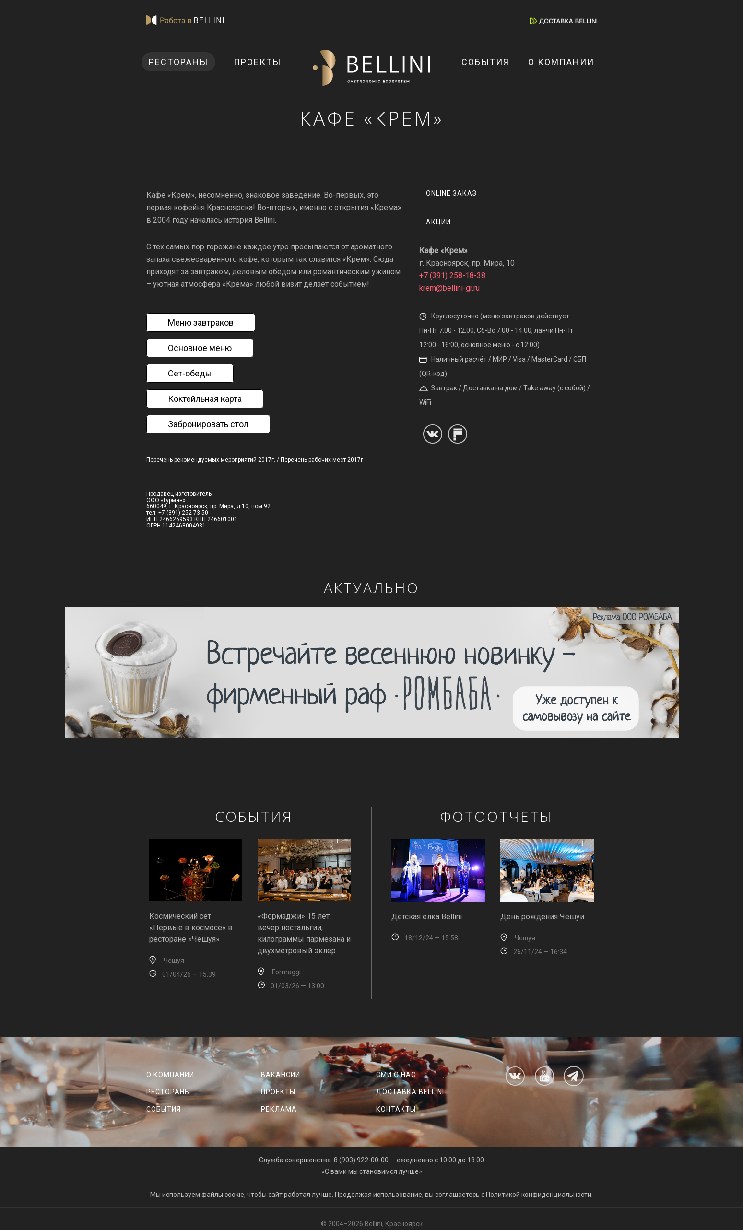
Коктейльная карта (205, 399)
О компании (561, 62)
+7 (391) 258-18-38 (452, 275)
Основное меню (200, 348)
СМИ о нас (396, 1074)
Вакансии (280, 1074)
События (485, 62)
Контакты (396, 1109)
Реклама (279, 1109)
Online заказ (451, 193)
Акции (438, 222)
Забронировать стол (208, 424)
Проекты (257, 62)
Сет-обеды (190, 373)
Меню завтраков (201, 322)
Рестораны (178, 62)
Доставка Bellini (410, 1092)
